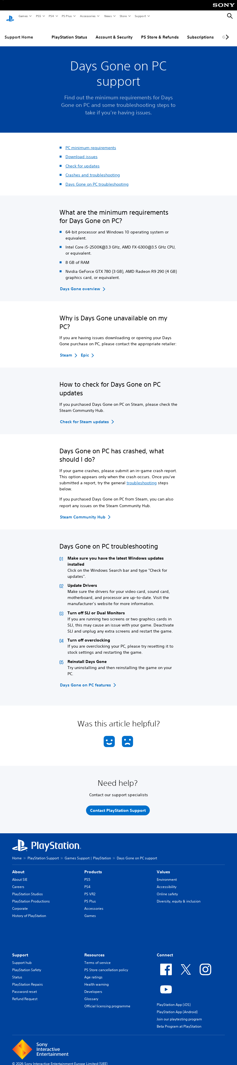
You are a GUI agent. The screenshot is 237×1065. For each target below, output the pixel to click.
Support (140, 16)
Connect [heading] (165, 949)
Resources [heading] (94, 949)
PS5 (38, 16)
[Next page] (226, 31)
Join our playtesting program (179, 1013)
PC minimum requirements (90, 142)
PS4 (51, 16)
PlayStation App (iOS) (174, 999)
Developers (93, 986)
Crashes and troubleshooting (92, 169)
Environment (167, 874)
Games (23, 16)
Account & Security (114, 31)
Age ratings (93, 971)
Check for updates (82, 160)
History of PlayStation (29, 910)
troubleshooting (142, 477)
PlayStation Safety (26, 964)
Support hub (22, 957)
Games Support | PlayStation (88, 852)
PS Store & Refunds (160, 31)
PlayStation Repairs (27, 978)
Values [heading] (163, 866)
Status (17, 971)
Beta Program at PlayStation (179, 1020)
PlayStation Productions (31, 895)
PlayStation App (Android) (177, 1006)
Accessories (87, 16)
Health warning (96, 978)
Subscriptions (200, 31)
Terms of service (97, 957)
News (108, 16)
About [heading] (18, 866)
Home (17, 852)
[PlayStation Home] (10, 16)
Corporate (20, 902)
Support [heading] (20, 949)
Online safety (167, 888)
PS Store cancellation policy (106, 964)
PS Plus (66, 16)
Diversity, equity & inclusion (178, 895)
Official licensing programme (107, 1000)
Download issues (81, 151)
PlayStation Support (43, 852)
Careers (18, 881)
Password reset (24, 986)
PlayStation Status (69, 31)
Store (123, 16)
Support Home (19, 31)
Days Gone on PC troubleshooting (97, 178)
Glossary (91, 993)
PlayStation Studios (27, 888)
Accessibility (166, 881)
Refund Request (24, 993)
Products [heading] (93, 866)
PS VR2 (89, 888)
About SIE (19, 874)
